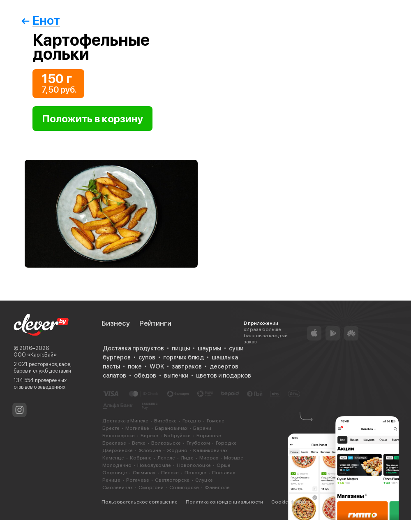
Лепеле (166, 458)
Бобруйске (177, 435)
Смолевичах (117, 487)
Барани (202, 428)
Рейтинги (155, 323)
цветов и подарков (223, 375)
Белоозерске (118, 435)
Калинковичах (210, 450)
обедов (145, 375)
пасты (111, 366)
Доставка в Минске (125, 421)
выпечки (176, 375)
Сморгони (151, 487)
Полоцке (195, 473)
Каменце (113, 458)
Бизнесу (116, 323)
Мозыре (233, 458)
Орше (224, 465)
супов (147, 357)
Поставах (223, 473)
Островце (114, 473)
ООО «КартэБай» (35, 355)
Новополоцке (194, 465)
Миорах (208, 458)
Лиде (187, 458)
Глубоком (198, 443)
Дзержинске (117, 450)
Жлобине (150, 450)
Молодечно (117, 465)
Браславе (114, 443)
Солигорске (184, 487)
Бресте (111, 428)
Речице (111, 480)
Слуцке (204, 480)
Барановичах (171, 428)
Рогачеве (137, 480)
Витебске (165, 421)
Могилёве (137, 428)
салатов (114, 375)
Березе (149, 435)
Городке (226, 443)
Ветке (138, 443)
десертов (224, 366)
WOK (157, 366)
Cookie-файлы (288, 501)
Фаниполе (217, 487)
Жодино (177, 450)
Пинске (170, 473)
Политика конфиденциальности (224, 501)
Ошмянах (144, 473)
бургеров (117, 357)
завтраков (187, 366)
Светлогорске (172, 480)
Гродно (191, 421)
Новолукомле (154, 465)
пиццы (181, 348)
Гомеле (215, 421)
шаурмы (209, 348)
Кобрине (141, 458)
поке (135, 366)
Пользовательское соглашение (140, 501)
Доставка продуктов (133, 348)
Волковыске (166, 443)
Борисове (208, 435)
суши (236, 348)
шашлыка (225, 357)
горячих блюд (183, 357)
